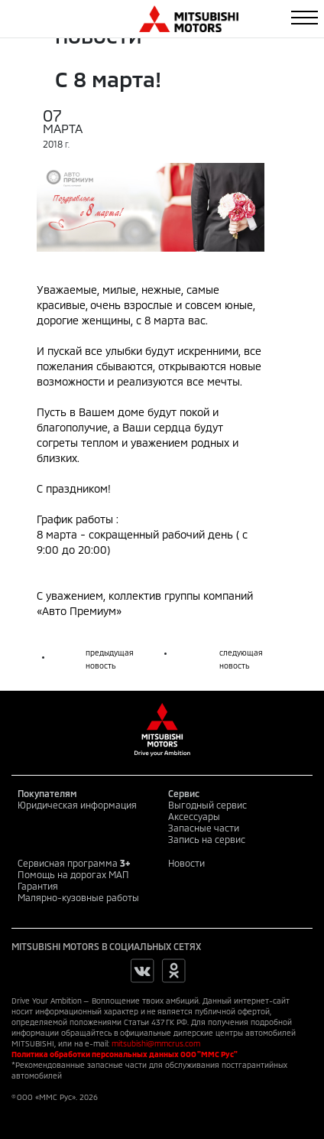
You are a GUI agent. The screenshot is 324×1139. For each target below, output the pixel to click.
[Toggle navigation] (304, 17)
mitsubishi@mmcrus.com (156, 1043)
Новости (186, 863)
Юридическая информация (77, 804)
